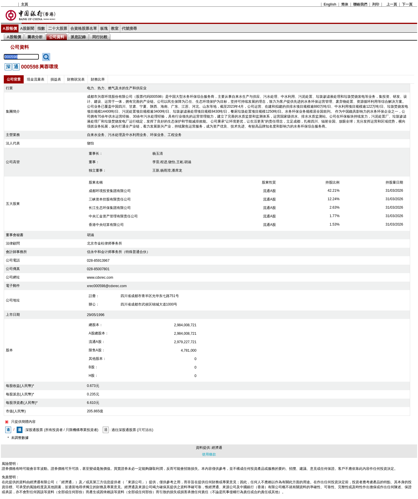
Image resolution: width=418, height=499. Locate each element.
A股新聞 (27, 28)
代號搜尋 (129, 28)
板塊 (104, 28)
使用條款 (209, 454)
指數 (41, 28)
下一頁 (407, 4)
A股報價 (10, 28)
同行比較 (99, 37)
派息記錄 (78, 37)
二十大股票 (57, 28)
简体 (344, 4)
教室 (115, 28)
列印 (375, 4)
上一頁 (391, 4)
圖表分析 (35, 37)
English (330, 4)
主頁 (24, 4)
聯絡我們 (360, 4)
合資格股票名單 (83, 28)
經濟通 (217, 448)
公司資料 (56, 37)
